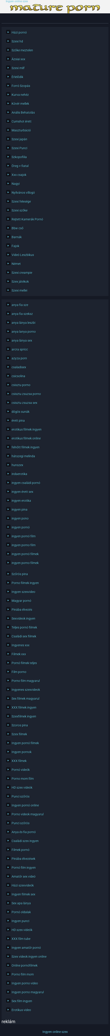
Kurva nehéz (20, 95)
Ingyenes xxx (21, 645)
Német (16, 264)
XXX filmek (19, 761)
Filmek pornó (21, 850)
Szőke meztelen (22, 50)
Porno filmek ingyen (25, 583)
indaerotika (19, 474)
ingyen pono (20, 518)
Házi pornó (19, 32)
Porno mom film (23, 778)
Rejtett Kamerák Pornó (27, 219)
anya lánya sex (22, 340)
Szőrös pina (20, 574)
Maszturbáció (21, 130)
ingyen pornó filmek (25, 554)
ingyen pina (20, 509)
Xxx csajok (19, 175)
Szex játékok (20, 281)
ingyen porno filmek (25, 563)
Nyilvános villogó (23, 192)
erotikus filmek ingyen (27, 429)
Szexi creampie (22, 272)
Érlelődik (17, 77)
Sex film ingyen (22, 1001)
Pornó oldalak (21, 912)
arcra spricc (20, 349)
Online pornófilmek (25, 965)
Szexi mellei (19, 290)
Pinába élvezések (23, 859)
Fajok (15, 246)
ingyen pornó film (24, 536)
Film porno (19, 672)
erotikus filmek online (26, 438)
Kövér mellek (20, 103)
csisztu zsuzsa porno (26, 394)
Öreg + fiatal (20, 166)
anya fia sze (20, 305)
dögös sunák (21, 411)
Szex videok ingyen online (29, 956)
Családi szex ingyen (25, 841)
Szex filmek (19, 734)
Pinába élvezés (22, 609)
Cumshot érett (22, 121)
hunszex (17, 465)
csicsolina (18, 376)
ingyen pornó (21, 527)
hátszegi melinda (23, 456)
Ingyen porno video (25, 983)
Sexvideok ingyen (23, 618)
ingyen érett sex (22, 492)
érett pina (18, 420)
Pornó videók (21, 770)
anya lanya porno (24, 331)
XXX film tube (21, 939)
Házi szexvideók (23, 885)
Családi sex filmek (24, 636)
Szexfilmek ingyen (24, 716)
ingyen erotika (21, 500)
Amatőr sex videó (24, 876)
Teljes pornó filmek (24, 627)
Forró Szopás (21, 86)
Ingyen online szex (17, 1)
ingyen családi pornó (26, 483)
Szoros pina (20, 725)
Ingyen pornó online (25, 805)
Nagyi (16, 183)
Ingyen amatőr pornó (26, 947)
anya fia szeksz (22, 314)
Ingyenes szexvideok (26, 689)
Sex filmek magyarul (25, 698)
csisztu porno (21, 385)
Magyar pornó (21, 601)
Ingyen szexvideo (23, 592)
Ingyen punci (20, 921)
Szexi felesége (21, 201)
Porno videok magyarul (28, 814)
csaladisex (19, 367)
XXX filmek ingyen (24, 707)
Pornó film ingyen (24, 867)
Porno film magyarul (26, 681)
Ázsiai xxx (18, 59)
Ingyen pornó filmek (25, 743)
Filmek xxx (19, 654)
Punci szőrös (21, 796)
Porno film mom (23, 974)
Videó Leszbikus (23, 255)
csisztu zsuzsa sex (24, 403)
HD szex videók (22, 787)
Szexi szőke (20, 210)
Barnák (17, 237)
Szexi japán (19, 139)
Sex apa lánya (21, 903)
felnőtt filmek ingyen (26, 447)
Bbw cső (17, 228)
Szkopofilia (19, 157)
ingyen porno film (24, 545)
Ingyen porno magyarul (28, 992)
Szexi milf (18, 68)
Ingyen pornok (22, 752)
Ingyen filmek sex (23, 894)
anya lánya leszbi (23, 323)
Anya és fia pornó (24, 832)
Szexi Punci (19, 148)
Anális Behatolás (23, 112)
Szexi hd (17, 41)
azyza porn (19, 358)
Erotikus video (21, 1010)
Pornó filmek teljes (24, 663)
